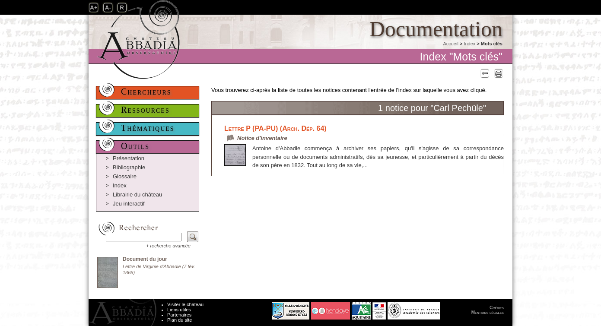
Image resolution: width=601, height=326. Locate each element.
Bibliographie (129, 167)
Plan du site (179, 320)
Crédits (497, 307)
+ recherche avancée (168, 245)
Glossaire (125, 176)
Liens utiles (179, 309)
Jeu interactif (129, 203)
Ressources (145, 109)
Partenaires (179, 314)
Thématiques (148, 128)
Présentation (128, 158)
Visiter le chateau (185, 304)
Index (469, 43)
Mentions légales (487, 312)
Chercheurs (146, 91)
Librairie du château (137, 194)
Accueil (450, 43)
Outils (135, 146)
